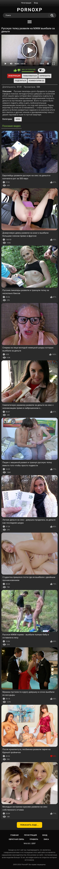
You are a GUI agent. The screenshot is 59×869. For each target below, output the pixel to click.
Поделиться (20, 81)
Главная (14, 835)
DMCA (46, 839)
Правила (34, 839)
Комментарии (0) (36, 81)
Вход (36, 3)
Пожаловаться (30, 76)
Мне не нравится (18, 70)
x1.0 (42, 64)
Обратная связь (16, 839)
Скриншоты (44, 76)
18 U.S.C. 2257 (30, 843)
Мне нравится (15, 70)
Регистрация (26, 3)
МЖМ (18, 119)
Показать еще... (29, 825)
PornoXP (25, 865)
